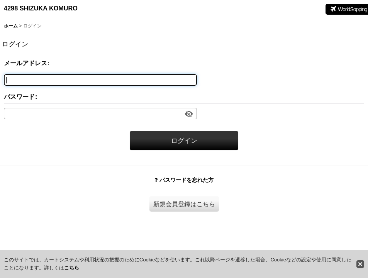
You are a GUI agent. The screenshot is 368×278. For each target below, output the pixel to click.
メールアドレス (25, 62)
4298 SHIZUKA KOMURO (41, 8)
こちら (71, 268)
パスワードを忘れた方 (184, 180)
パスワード (19, 96)
